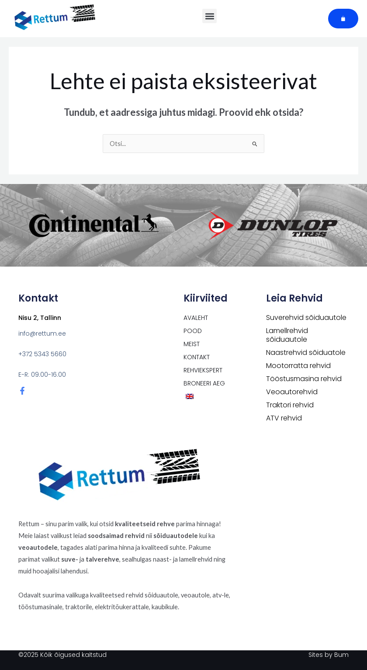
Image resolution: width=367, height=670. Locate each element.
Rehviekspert (203, 370)
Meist (192, 344)
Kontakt (197, 357)
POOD (193, 330)
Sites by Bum (328, 654)
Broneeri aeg (204, 383)
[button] (209, 16)
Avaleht (196, 317)
